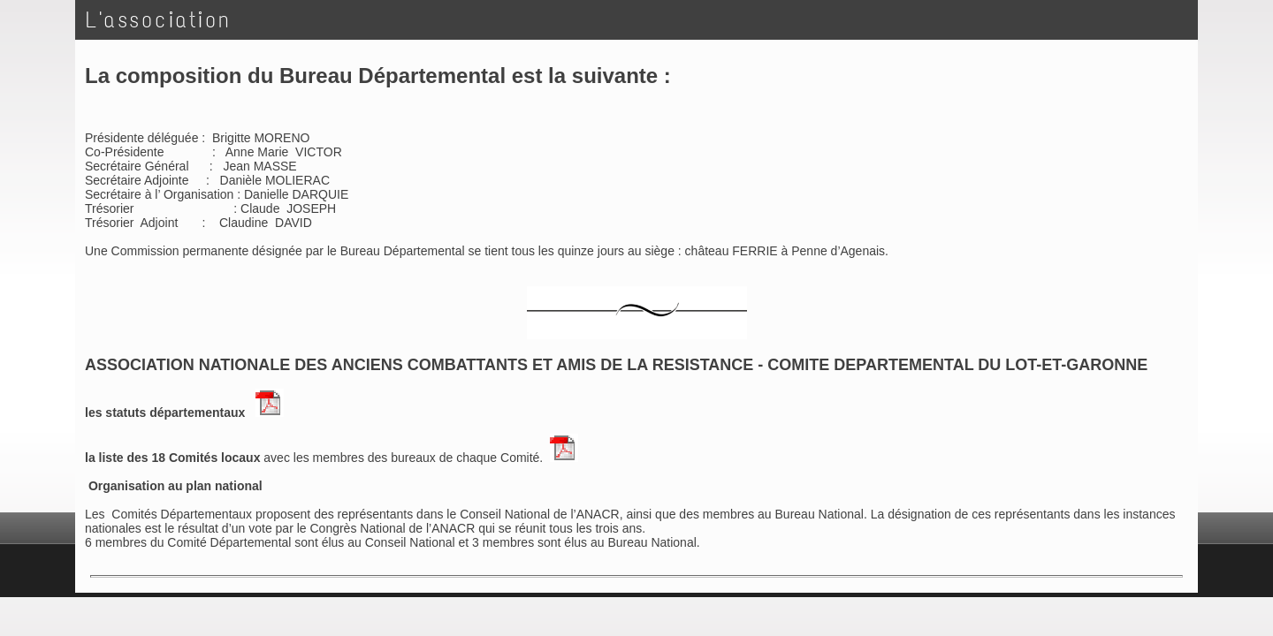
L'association (159, 20)
